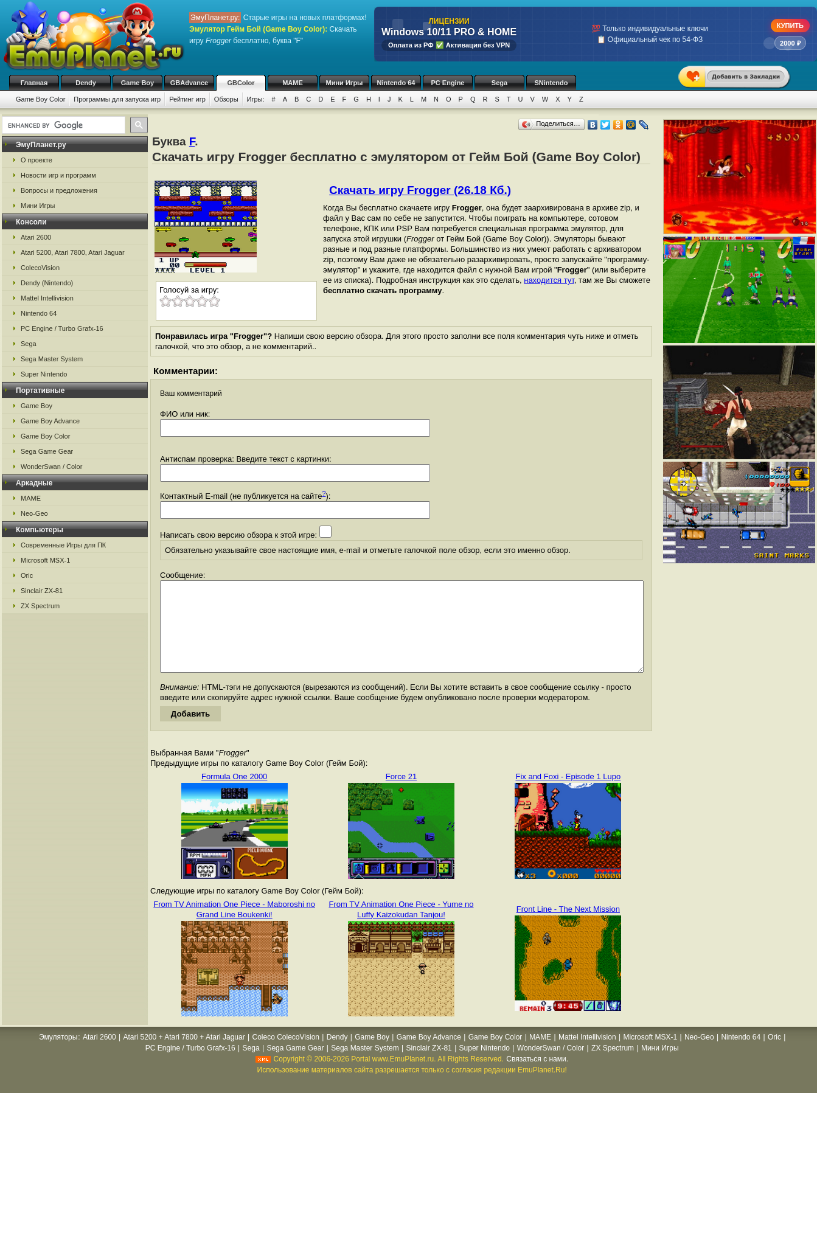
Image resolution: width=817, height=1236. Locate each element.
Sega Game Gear (47, 451)
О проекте (36, 160)
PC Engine (447, 82)
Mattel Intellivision (47, 298)
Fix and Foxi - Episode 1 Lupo (568, 794)
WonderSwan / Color (51, 466)
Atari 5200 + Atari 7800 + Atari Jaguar (184, 1055)
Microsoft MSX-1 (45, 560)
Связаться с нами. (537, 1077)
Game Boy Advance (50, 421)
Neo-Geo (34, 513)
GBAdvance (189, 82)
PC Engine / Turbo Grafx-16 (62, 328)
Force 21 (401, 794)
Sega (499, 82)
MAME (292, 82)
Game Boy (137, 82)
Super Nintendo (44, 374)
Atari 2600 (36, 237)
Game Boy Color (40, 99)
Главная (34, 82)
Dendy (85, 82)
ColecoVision (40, 267)
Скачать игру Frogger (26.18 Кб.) (420, 190)
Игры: (256, 99)
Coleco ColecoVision (285, 1055)
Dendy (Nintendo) (47, 282)
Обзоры (226, 99)
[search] (62, 125)
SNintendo (551, 82)
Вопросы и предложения (59, 190)
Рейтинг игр (187, 99)
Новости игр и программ (58, 175)
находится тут (549, 280)
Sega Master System (52, 359)
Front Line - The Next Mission (568, 927)
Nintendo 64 (396, 82)
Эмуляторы (58, 1055)
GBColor (240, 82)
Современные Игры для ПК (63, 545)
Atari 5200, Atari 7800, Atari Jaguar (73, 252)
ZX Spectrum (40, 605)
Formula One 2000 (234, 794)
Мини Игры (344, 82)
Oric (27, 575)
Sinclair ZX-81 (42, 590)
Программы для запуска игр (117, 99)
